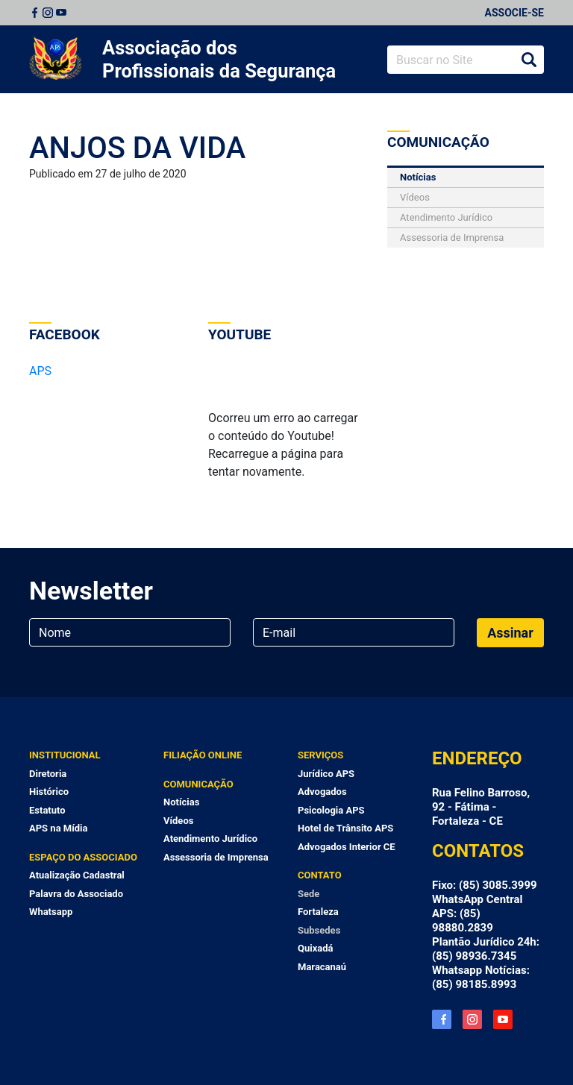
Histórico (49, 791)
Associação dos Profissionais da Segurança (219, 59)
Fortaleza (318, 911)
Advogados (322, 791)
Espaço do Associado (83, 857)
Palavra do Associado (76, 893)
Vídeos (415, 197)
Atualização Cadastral (77, 875)
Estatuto (47, 810)
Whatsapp (50, 911)
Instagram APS (472, 1019)
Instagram (48, 12)
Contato (320, 875)
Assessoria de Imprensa (452, 237)
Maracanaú (322, 966)
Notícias (418, 177)
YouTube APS (503, 1019)
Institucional (65, 755)
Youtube (61, 12)
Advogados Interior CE (346, 846)
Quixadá (316, 948)
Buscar (529, 59)
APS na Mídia (58, 828)
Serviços (320, 755)
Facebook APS (441, 1019)
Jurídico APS (326, 773)
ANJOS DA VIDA (137, 148)
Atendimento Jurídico (446, 217)
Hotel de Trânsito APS (345, 828)
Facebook (34, 12)
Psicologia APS (331, 810)
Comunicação (198, 784)
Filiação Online (202, 755)
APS (40, 371)
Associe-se (514, 13)
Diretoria (47, 773)
